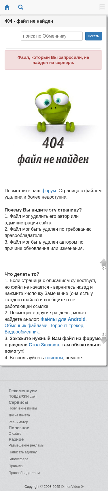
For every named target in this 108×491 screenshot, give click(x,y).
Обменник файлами (26, 325)
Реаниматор (18, 422)
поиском (54, 357)
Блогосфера (18, 459)
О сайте (15, 434)
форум (49, 190)
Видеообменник (22, 331)
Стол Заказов (44, 344)
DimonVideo (70, 487)
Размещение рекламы (26, 445)
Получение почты (23, 408)
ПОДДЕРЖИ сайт (23, 397)
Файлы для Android (63, 319)
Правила (16, 466)
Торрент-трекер (66, 325)
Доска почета (19, 415)
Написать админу (23, 452)
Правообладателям (24, 473)
